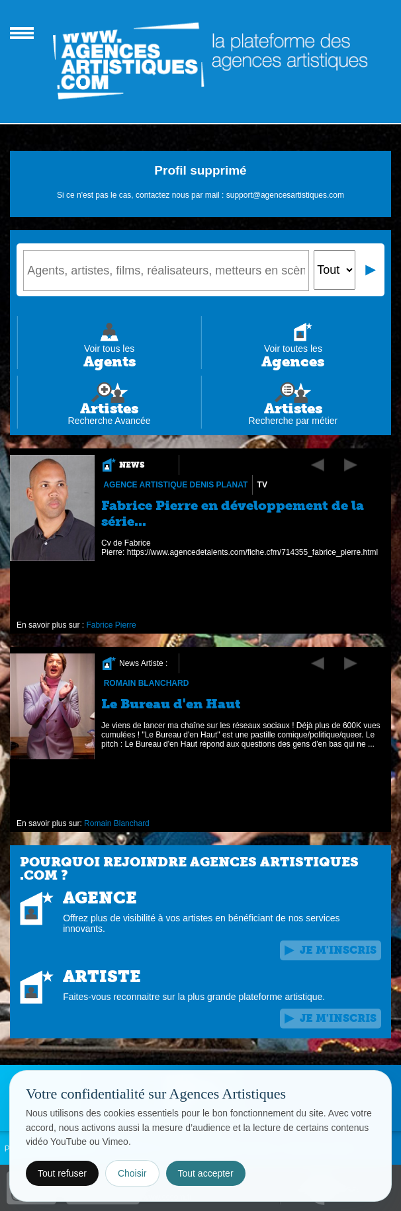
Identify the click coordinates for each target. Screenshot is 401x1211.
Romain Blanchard (146, 683)
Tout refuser (62, 1173)
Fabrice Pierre (111, 625)
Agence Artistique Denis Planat (175, 484)
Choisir (132, 1173)
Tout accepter (206, 1173)
